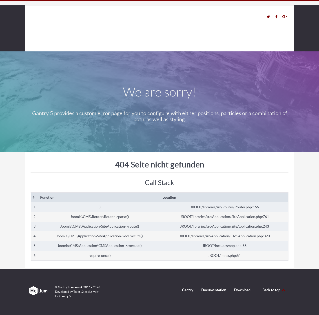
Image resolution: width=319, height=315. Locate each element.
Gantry (187, 290)
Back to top (274, 290)
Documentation (213, 290)
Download (242, 290)
